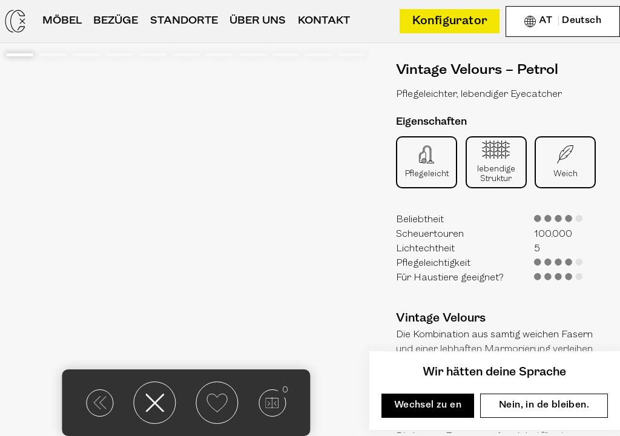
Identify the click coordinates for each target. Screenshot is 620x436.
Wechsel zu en (427, 405)
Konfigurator (449, 21)
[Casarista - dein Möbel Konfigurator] (15, 21)
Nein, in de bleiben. (544, 405)
